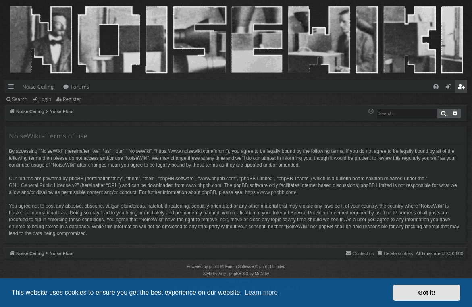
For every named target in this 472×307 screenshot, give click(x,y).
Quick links (12, 88)
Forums (80, 86)
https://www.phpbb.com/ (270, 192)
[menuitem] (436, 86)
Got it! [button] (426, 292)
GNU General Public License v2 (43, 185)
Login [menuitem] (450, 88)
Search (19, 99)
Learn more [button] (261, 292)
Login (45, 99)
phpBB (215, 266)
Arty (222, 274)
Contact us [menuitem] (359, 253)
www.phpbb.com (203, 185)
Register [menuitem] (462, 88)
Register (72, 99)
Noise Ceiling (38, 86)
